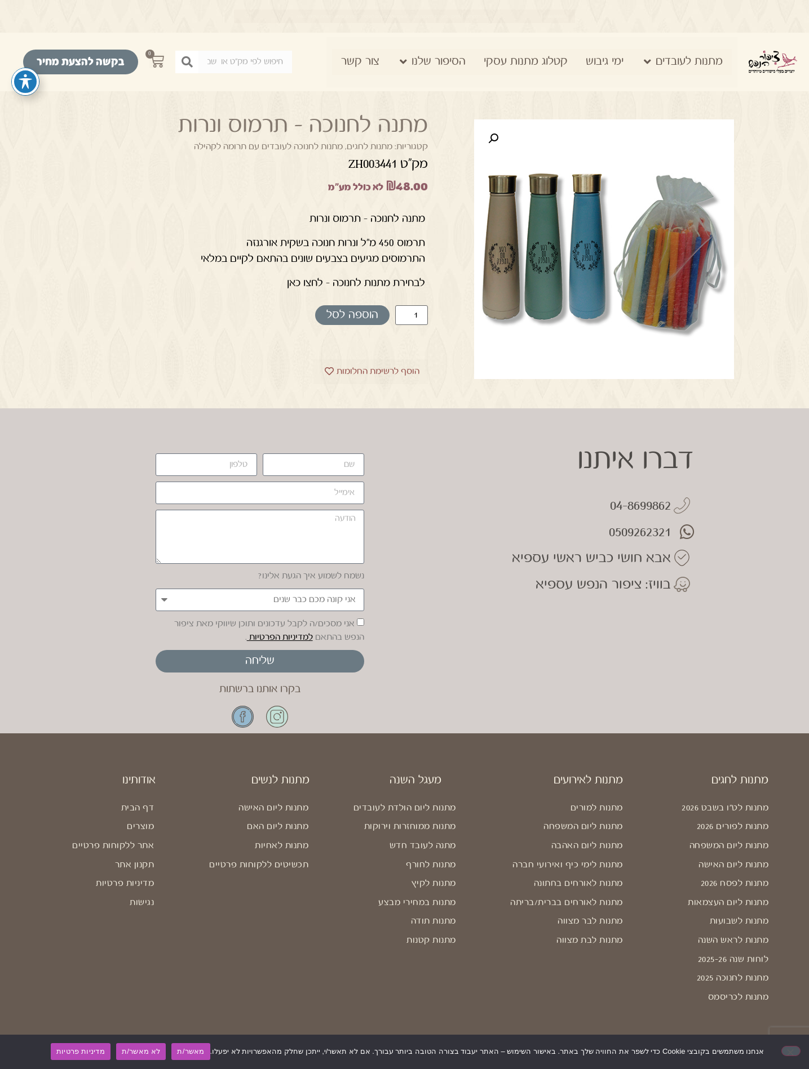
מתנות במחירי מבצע (417, 902)
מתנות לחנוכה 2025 (733, 978)
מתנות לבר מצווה (590, 921)
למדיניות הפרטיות (280, 637)
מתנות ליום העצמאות (728, 902)
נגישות (142, 902)
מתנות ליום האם (277, 826)
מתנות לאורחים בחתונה (578, 883)
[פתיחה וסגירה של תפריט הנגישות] (25, 81)
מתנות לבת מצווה (589, 940)
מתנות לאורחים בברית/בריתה (566, 902)
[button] (493, 138)
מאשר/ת (190, 1051)
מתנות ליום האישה (733, 865)
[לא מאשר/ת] (791, 1051)
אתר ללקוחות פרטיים (113, 845)
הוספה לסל (352, 315)
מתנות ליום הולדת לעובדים (404, 808)
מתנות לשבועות (739, 921)
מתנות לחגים (369, 147)
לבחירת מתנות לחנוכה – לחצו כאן (356, 282)
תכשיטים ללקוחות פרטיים (258, 865)
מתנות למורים (597, 808)
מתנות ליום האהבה (587, 845)
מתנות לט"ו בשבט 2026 (725, 808)
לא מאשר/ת (141, 1051)
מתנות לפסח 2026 (735, 883)
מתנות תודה (433, 921)
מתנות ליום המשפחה (729, 845)
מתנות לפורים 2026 (733, 826)
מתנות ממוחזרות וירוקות (410, 826)
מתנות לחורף (431, 865)
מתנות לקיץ (434, 883)
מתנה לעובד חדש (423, 845)
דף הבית (137, 808)
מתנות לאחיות (281, 845)
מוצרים (140, 826)
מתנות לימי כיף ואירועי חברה (567, 865)
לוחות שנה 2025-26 (733, 959)
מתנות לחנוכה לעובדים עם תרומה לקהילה (268, 147)
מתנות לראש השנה (733, 940)
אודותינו (139, 780)
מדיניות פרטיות (125, 883)
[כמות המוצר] (411, 315)
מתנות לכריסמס (738, 997)
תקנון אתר (134, 865)
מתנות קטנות (431, 940)
